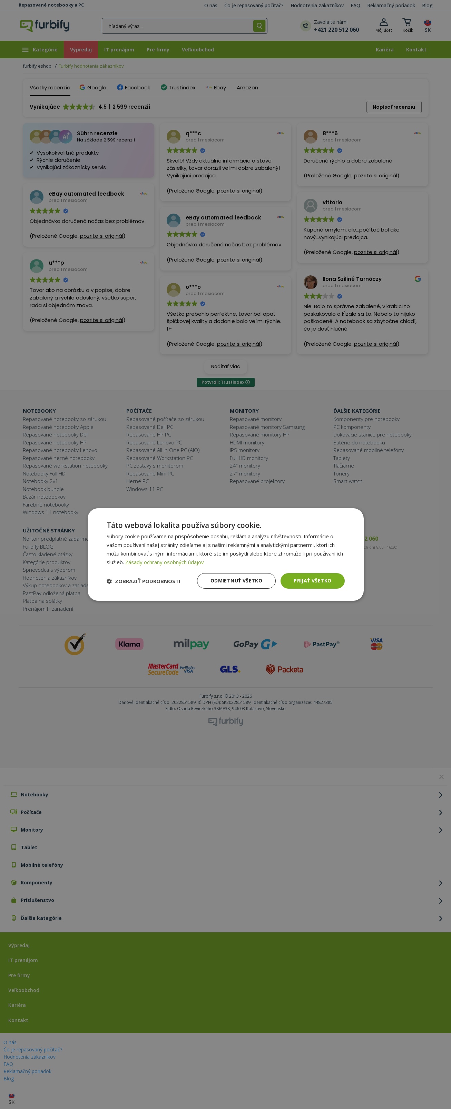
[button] (143, 581)
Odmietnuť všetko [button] (236, 580)
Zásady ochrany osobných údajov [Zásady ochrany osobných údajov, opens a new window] (164, 562)
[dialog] (226, 554)
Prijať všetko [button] (312, 580)
